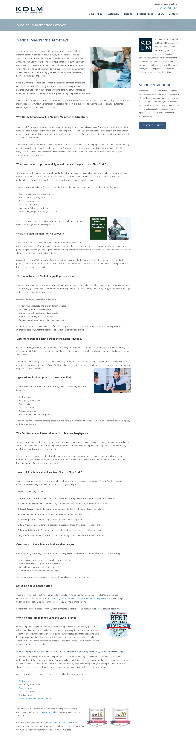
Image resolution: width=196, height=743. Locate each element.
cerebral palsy (50, 712)
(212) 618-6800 (168, 8)
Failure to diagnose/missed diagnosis (36, 698)
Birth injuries (24, 681)
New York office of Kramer (60, 722)
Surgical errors (25, 688)
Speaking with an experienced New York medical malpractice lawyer (82, 598)
